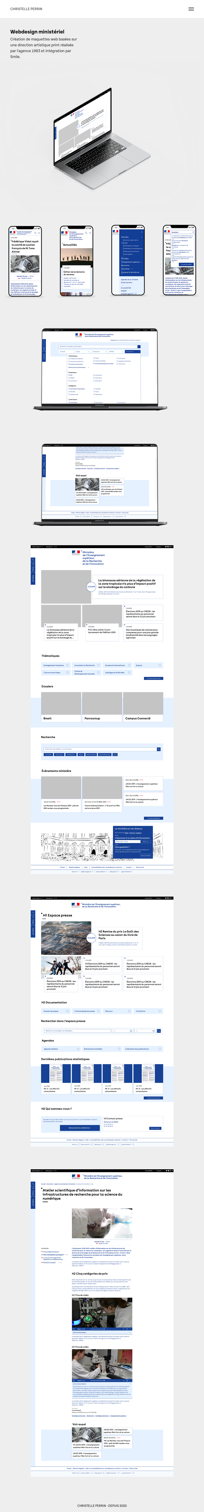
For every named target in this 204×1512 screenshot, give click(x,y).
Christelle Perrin (26, 9)
